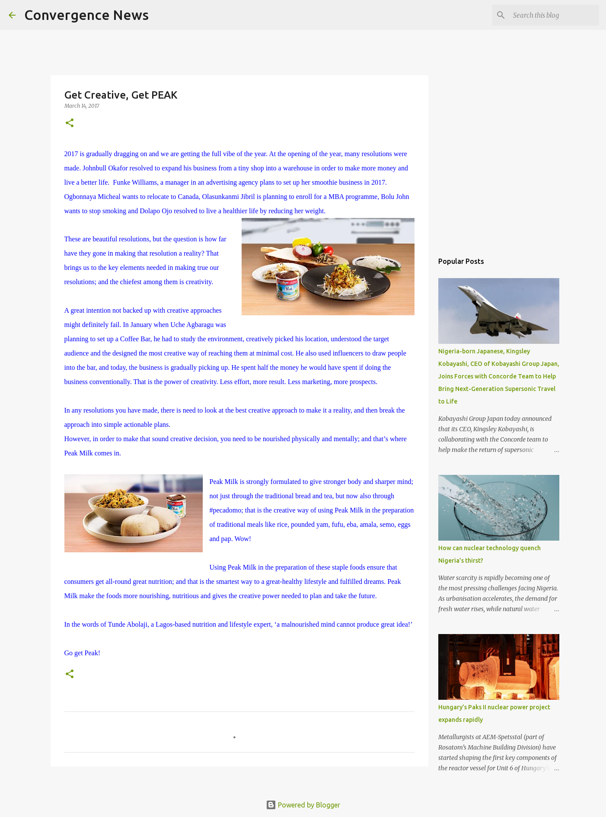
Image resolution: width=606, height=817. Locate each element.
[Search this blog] (553, 15)
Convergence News (86, 14)
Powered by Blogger (303, 805)
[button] (69, 123)
